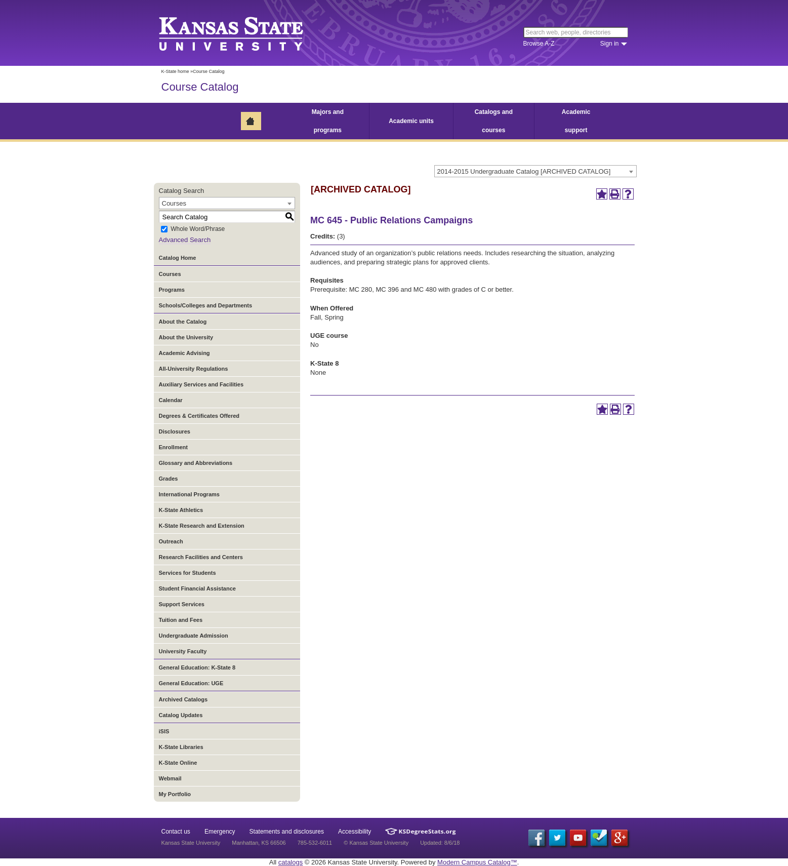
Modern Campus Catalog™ (477, 862)
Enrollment (173, 447)
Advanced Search (185, 240)
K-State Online (178, 763)
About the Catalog (183, 322)
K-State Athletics (181, 510)
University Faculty (183, 651)
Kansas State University (243, 33)
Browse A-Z (539, 43)
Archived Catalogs (183, 699)
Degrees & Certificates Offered (199, 416)
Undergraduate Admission (193, 636)
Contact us (175, 831)
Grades (168, 479)
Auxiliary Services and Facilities (201, 384)
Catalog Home (177, 258)
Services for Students (187, 573)
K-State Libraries (181, 747)
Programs (172, 290)
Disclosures (174, 431)
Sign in (609, 43)
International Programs (189, 494)
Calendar (171, 400)
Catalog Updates (181, 715)
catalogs (290, 862)
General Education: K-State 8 (197, 667)
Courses (170, 274)
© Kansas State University (376, 843)
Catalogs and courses (494, 121)
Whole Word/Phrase (198, 229)
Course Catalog (200, 87)
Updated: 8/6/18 (440, 843)
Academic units (411, 121)
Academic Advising (184, 353)
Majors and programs (328, 121)
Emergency (219, 831)
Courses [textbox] (174, 203)
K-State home (175, 71)
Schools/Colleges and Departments (206, 305)
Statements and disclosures (287, 831)
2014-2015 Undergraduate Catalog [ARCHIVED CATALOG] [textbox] (524, 171)
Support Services (181, 604)
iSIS (164, 731)
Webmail (170, 778)
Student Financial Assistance (197, 588)
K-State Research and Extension (201, 526)
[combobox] (535, 171)
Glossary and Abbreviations (196, 463)
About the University (186, 337)
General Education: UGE (191, 683)
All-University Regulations (193, 369)
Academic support (576, 121)
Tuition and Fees (181, 620)
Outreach (171, 541)
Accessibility (354, 831)
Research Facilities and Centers (201, 557)
